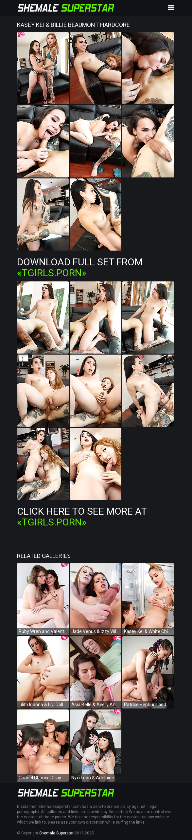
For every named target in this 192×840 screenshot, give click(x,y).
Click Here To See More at (82, 516)
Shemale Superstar (56, 833)
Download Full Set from (80, 267)
